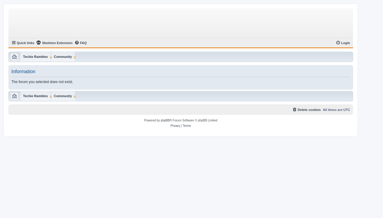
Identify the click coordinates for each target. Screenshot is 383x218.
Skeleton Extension (54, 42)
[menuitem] (81, 42)
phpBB (165, 120)
